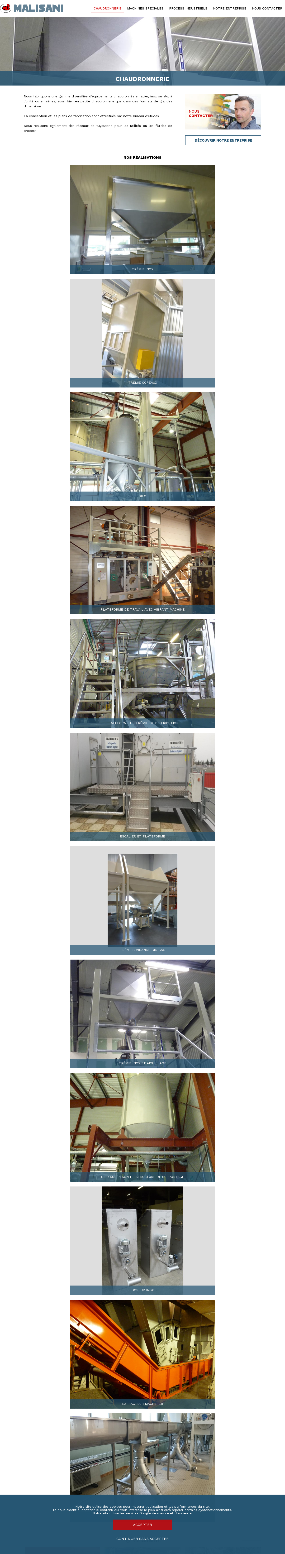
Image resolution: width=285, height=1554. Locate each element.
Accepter (142, 1525)
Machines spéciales (145, 8)
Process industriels (188, 8)
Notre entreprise (229, 8)
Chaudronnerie (107, 8)
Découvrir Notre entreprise (223, 140)
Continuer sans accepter (142, 1539)
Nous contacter (267, 8)
